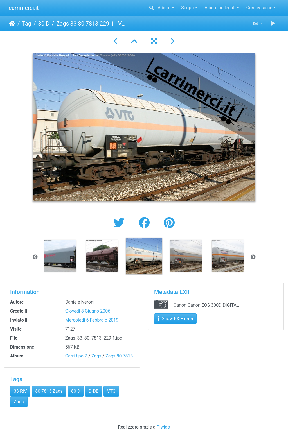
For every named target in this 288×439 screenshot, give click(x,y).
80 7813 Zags (48, 391)
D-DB (93, 391)
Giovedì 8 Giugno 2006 (87, 311)
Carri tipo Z (76, 356)
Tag (26, 23)
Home (12, 23)
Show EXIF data (175, 318)
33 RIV (20, 391)
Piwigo (163, 427)
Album (164, 7)
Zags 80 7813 (119, 356)
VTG (111, 391)
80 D (44, 23)
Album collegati (220, 7)
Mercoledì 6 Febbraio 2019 (91, 320)
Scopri (187, 7)
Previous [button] (35, 257)
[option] (60, 256)
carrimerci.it (24, 7)
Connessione (259, 7)
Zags (96, 356)
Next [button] (253, 257)
